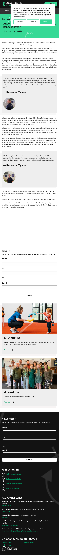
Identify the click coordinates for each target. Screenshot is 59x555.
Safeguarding (6, 542)
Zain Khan (5, 517)
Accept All (46, 22)
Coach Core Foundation (10, 525)
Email (4, 283)
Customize (20, 22)
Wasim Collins (6, 505)
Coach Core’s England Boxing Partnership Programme (20, 531)
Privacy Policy (29, 542)
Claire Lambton (7, 511)
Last (3, 277)
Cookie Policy (6, 545)
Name (4, 258)
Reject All (33, 22)
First (3, 268)
